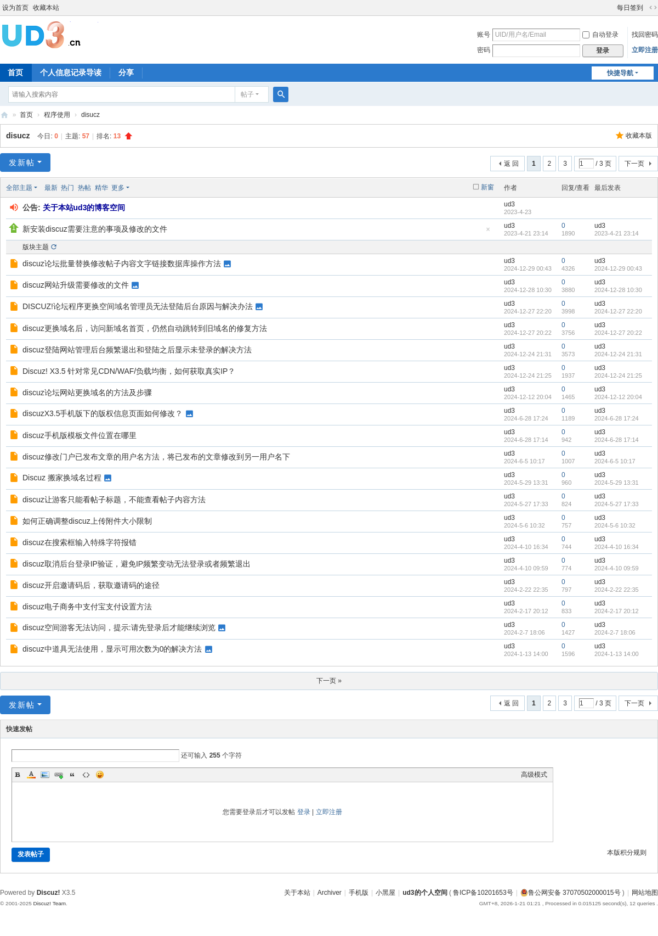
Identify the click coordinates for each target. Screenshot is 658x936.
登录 (303, 812)
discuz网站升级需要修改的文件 (75, 285)
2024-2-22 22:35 (616, 589)
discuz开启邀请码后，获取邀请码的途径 (91, 585)
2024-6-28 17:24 (616, 418)
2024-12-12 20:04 (618, 397)
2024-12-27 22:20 (618, 311)
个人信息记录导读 (70, 72)
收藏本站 (46, 8)
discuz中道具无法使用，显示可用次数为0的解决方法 (112, 648)
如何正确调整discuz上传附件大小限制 (87, 521)
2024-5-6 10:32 (615, 525)
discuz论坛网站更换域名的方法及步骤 (87, 392)
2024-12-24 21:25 (618, 375)
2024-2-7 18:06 (615, 632)
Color (31, 774)
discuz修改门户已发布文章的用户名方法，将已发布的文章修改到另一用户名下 (156, 456)
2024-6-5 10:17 (615, 461)
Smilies (99, 774)
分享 (126, 72)
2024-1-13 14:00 (616, 654)
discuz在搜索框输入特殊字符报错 (79, 542)
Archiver (329, 892)
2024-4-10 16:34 (616, 546)
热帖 (84, 188)
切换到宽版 (653, 8)
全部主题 (19, 188)
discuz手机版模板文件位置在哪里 (79, 435)
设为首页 (15, 8)
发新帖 (22, 162)
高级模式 (534, 774)
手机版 (358, 892)
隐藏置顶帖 (488, 232)
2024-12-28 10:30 (618, 290)
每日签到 (630, 8)
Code (86, 774)
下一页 (634, 163)
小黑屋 (385, 892)
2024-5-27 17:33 (616, 504)
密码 (483, 50)
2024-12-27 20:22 (618, 332)
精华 (101, 188)
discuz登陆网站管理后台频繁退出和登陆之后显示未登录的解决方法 (137, 349)
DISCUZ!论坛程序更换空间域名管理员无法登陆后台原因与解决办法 (137, 306)
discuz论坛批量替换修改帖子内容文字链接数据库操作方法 (121, 263)
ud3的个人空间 (4, 115)
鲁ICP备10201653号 (483, 892)
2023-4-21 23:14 (616, 233)
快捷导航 (620, 73)
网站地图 (645, 892)
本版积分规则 (626, 852)
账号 (483, 34)
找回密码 (645, 34)
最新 (51, 188)
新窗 (487, 187)
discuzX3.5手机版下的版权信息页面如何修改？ (102, 413)
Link (58, 774)
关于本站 (297, 892)
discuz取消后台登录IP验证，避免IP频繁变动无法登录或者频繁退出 (136, 563)
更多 (117, 188)
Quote (72, 774)
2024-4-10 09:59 (616, 568)
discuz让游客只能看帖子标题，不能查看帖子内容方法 (114, 499)
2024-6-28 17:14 (616, 439)
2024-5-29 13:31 (616, 482)
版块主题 (35, 247)
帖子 (247, 94)
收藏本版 (639, 135)
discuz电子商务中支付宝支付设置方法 (87, 606)
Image (44, 774)
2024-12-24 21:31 (618, 354)
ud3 (509, 204)
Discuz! (48, 892)
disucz (90, 115)
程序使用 (57, 115)
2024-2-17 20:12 (616, 611)
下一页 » (329, 681)
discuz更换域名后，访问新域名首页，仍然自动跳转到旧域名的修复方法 (144, 328)
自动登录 (600, 34)
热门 (67, 188)
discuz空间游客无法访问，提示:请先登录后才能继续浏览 (118, 627)
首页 (26, 115)
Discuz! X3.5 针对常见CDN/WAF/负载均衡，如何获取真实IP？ (128, 371)
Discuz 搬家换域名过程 (61, 477)
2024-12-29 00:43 (618, 268)
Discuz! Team (49, 903)
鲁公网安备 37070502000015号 (570, 892)
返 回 (511, 163)
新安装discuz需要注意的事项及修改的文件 (94, 229)
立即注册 (645, 50)
